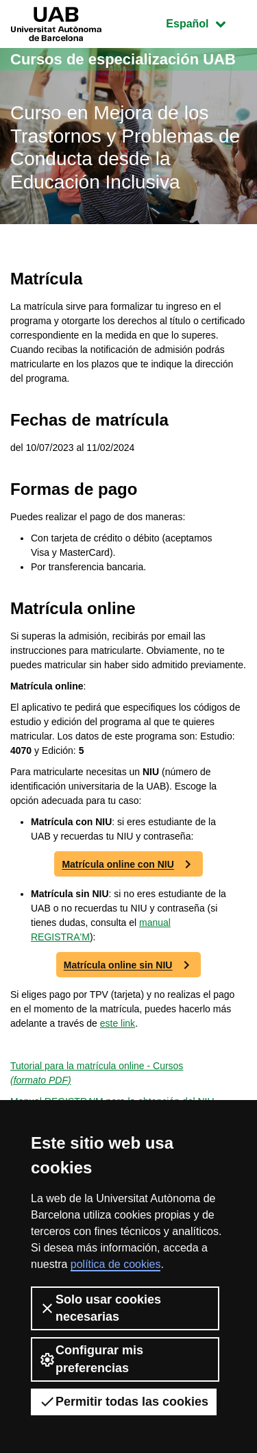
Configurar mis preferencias (91, 1358)
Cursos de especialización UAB (123, 59)
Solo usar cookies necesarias (100, 1308)
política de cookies (116, 1264)
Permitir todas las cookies (123, 1401)
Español (206, 22)
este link (117, 1023)
